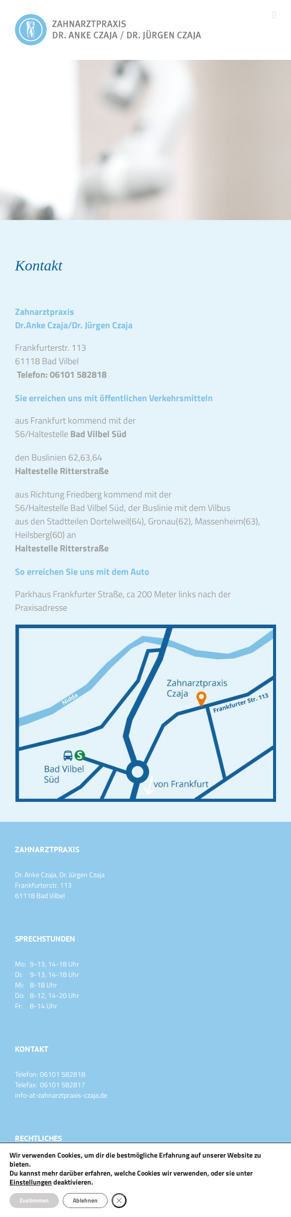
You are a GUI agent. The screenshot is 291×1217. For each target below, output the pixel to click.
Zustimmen (34, 1200)
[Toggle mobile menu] (274, 15)
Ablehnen (85, 1200)
